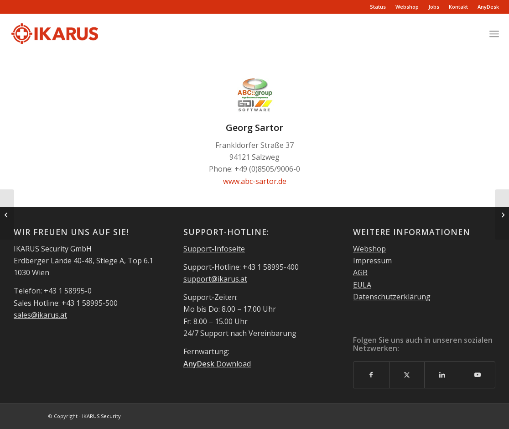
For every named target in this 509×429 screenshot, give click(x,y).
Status (378, 6)
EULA (362, 285)
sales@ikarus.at (40, 315)
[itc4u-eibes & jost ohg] (502, 214)
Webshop (407, 6)
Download (217, 364)
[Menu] (494, 33)
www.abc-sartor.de (254, 181)
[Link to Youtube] (477, 374)
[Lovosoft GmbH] (7, 214)
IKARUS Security (101, 416)
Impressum (372, 261)
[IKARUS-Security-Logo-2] (54, 33)
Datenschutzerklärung (392, 297)
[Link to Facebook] (371, 374)
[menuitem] (378, 7)
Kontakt (458, 6)
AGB (360, 272)
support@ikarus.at (215, 279)
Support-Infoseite (214, 249)
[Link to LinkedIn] (442, 374)
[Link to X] (407, 374)
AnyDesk (488, 6)
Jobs (433, 6)
